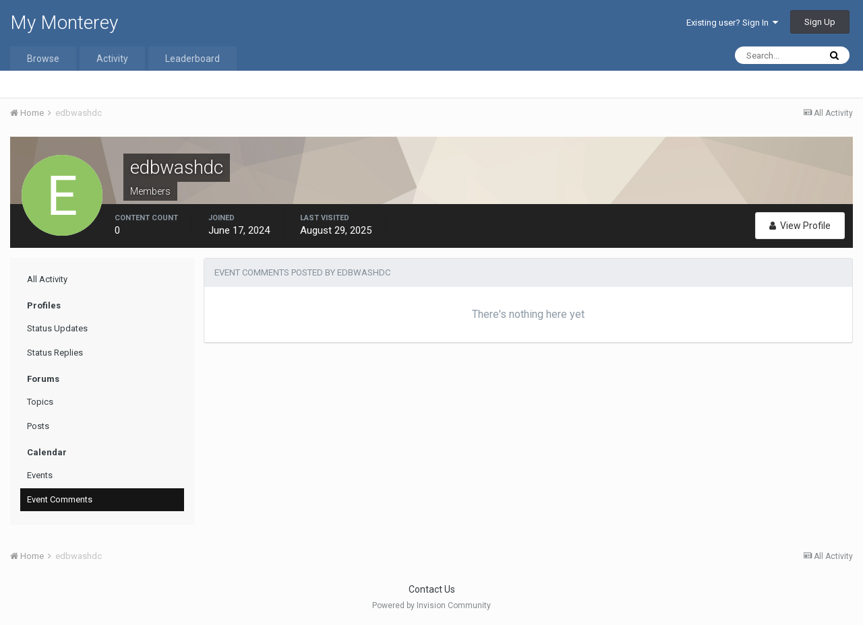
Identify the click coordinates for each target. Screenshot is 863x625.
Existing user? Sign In (732, 23)
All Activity (47, 279)
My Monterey (64, 22)
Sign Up (819, 22)
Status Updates (57, 328)
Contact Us (432, 589)
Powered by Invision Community (431, 605)
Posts (38, 426)
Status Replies (55, 353)
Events (40, 475)
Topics (40, 402)
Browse (43, 58)
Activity (112, 58)
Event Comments (59, 499)
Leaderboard (192, 58)
